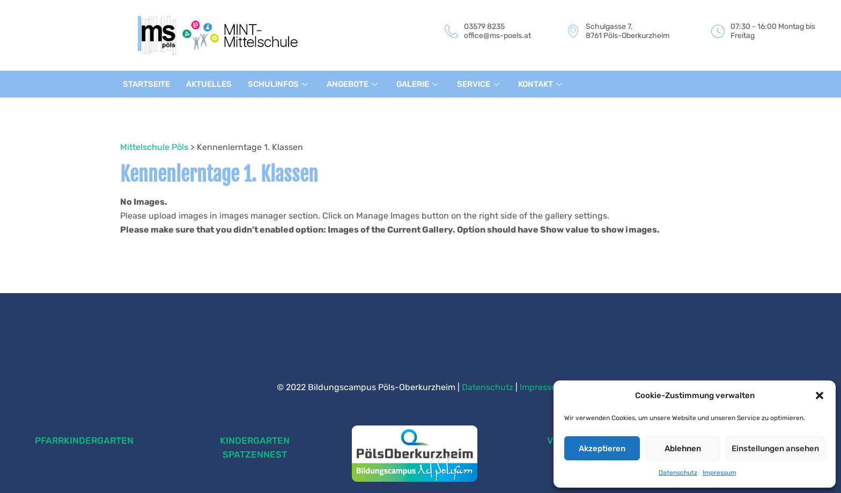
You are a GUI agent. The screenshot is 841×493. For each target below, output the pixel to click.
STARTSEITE (146, 84)
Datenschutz (678, 472)
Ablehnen (683, 448)
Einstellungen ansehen (775, 448)
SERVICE (480, 84)
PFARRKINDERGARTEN (84, 440)
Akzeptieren (602, 448)
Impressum (719, 472)
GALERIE (419, 84)
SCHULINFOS (279, 84)
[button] (819, 395)
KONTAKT (542, 84)
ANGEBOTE (354, 84)
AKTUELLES (209, 84)
